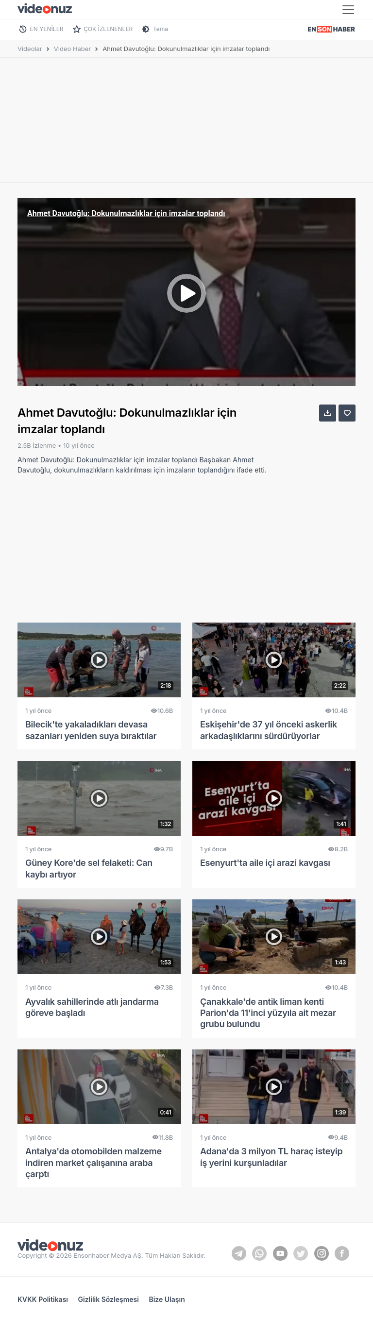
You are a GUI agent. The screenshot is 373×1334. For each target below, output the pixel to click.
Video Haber (72, 48)
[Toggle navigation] (348, 9)
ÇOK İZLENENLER (108, 29)
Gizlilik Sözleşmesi (108, 1299)
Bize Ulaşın (167, 1299)
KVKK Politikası (42, 1299)
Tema (160, 29)
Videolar (29, 48)
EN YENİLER (47, 29)
